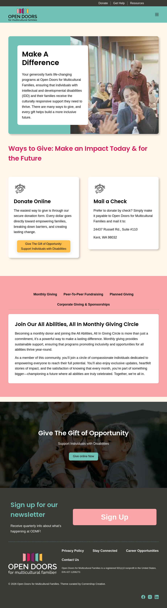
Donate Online (32, 201)
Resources (137, 3)
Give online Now (83, 456)
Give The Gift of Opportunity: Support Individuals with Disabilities (43, 246)
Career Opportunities (142, 551)
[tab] (45, 295)
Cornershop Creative (93, 583)
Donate (103, 3)
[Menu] (157, 14)
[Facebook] (143, 597)
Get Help (119, 3)
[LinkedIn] (157, 597)
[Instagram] (150, 597)
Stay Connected (105, 551)
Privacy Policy (73, 551)
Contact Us (70, 560)
